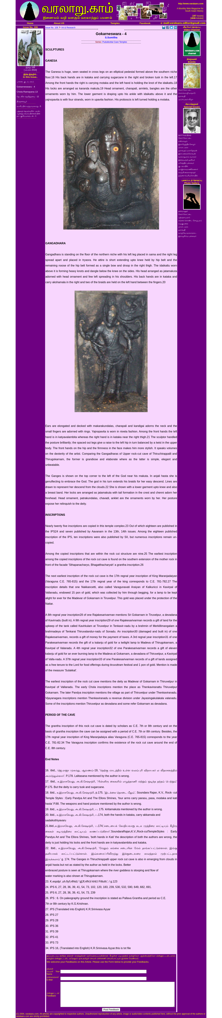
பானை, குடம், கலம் (25, 82)
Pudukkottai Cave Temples (114, 42)
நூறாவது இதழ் (184, 135)
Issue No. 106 (51, 27)
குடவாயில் (183, 166)
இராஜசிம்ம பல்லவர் (187, 236)
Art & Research (68, 27)
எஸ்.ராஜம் (183, 141)
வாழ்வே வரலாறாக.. (187, 233)
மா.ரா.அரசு (183, 147)
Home (30, 23)
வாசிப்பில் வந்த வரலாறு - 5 (29, 106)
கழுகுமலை (183, 224)
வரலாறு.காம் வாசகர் (187, 157)
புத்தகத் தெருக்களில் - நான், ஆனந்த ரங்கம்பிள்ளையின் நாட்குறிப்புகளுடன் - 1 (28, 113)
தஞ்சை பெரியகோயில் (188, 175)
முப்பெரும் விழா (185, 99)
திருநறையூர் (22, 101)
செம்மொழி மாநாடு (187, 93)
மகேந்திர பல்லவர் (186, 163)
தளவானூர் (183, 211)
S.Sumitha (111, 37)
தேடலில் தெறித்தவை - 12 (28, 96)
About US (59, 23)
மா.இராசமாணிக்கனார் (188, 169)
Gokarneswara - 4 (26, 86)
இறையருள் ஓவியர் (186, 160)
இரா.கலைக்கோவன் (187, 154)
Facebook (145, 23)
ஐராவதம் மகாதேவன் (187, 150)
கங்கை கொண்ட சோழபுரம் (190, 220)
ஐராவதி (181, 96)
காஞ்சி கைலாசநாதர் (187, 172)
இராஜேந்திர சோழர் (187, 144)
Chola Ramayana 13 (27, 91)
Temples (115, 23)
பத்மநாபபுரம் (184, 217)
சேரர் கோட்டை (185, 90)
